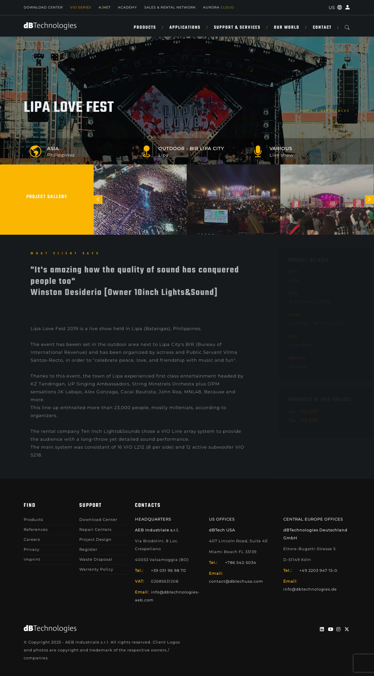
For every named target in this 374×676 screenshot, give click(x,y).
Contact (322, 27)
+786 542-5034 (240, 562)
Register (88, 549)
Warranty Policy (96, 569)
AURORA (218, 7)
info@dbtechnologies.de (310, 589)
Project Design (95, 539)
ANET (105, 7)
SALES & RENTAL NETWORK (170, 7)
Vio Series (80, 7)
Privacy (32, 549)
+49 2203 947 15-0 (318, 570)
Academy (127, 7)
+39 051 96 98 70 (168, 570)
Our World (286, 27)
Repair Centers (95, 529)
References (335, 111)
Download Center (43, 7)
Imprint (32, 559)
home (306, 111)
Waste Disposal (95, 559)
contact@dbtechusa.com (236, 581)
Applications (184, 27)
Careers (32, 539)
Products (145, 27)
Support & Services (237, 27)
